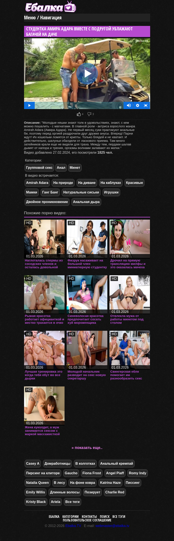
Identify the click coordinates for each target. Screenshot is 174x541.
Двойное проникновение (47, 202)
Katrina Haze (110, 482)
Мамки (31, 192)
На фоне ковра (82, 482)
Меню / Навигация (43, 17)
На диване (87, 183)
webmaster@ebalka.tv (112, 526)
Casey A (33, 463)
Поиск (104, 516)
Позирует (92, 492)
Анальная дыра (86, 202)
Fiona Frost (91, 473)
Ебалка (54, 516)
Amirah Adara (37, 183)
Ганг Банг (50, 192)
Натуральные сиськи (81, 192)
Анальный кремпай (116, 463)
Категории (70, 516)
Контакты (89, 516)
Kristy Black (36, 502)
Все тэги (118, 516)
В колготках (85, 463)
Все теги (72, 502)
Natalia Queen (37, 482)
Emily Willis (35, 492)
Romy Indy (137, 473)
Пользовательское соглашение (87, 520)
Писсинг (133, 482)
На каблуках (111, 183)
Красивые (134, 183)
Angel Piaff (115, 473)
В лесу (59, 482)
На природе (63, 183)
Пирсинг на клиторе (43, 473)
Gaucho (71, 473)
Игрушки (111, 192)
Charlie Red (114, 492)
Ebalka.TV (73, 526)
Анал (61, 167)
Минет (75, 167)
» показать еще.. (87, 448)
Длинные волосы (65, 492)
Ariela (55, 502)
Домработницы (57, 463)
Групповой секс (39, 167)
